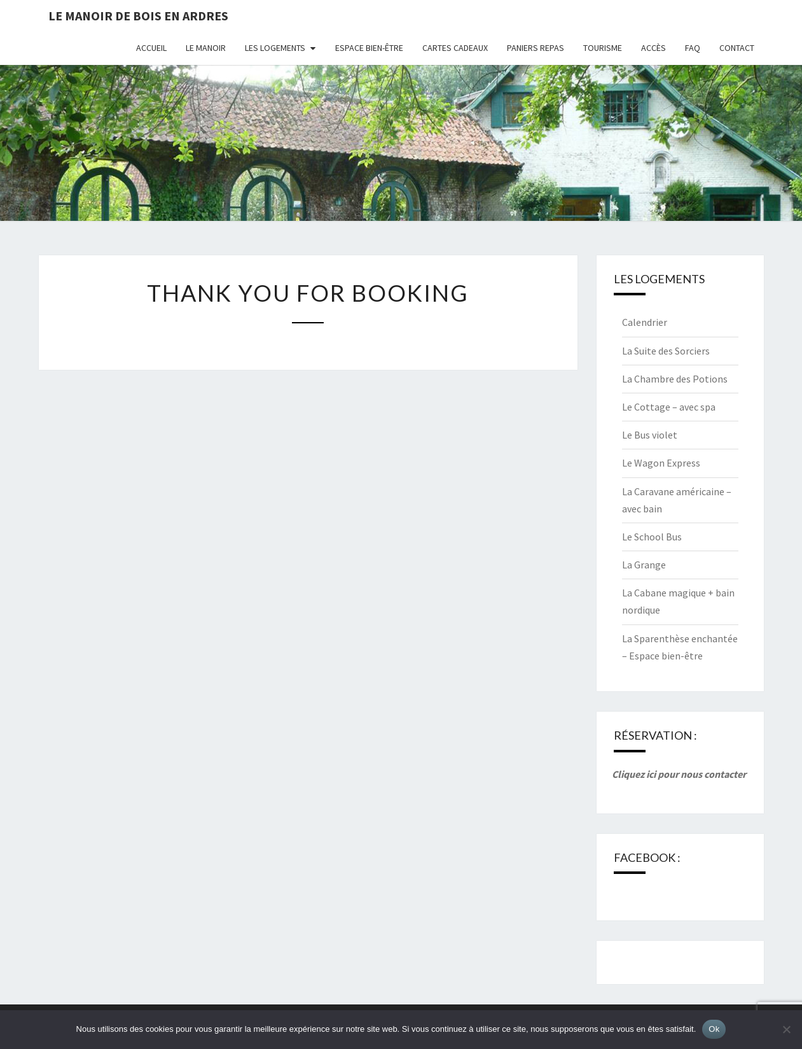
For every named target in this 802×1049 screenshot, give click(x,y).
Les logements (275, 47)
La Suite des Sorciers (666, 350)
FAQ (692, 47)
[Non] (786, 1029)
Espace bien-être (369, 47)
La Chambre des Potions (675, 378)
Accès (653, 47)
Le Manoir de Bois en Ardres (138, 16)
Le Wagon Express (661, 462)
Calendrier (644, 322)
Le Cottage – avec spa (669, 406)
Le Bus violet (649, 434)
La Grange (644, 564)
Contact (736, 47)
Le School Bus (652, 536)
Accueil (151, 47)
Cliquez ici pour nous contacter (679, 774)
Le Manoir (206, 47)
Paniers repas (535, 47)
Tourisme (602, 47)
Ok (714, 1029)
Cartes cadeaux (455, 47)
